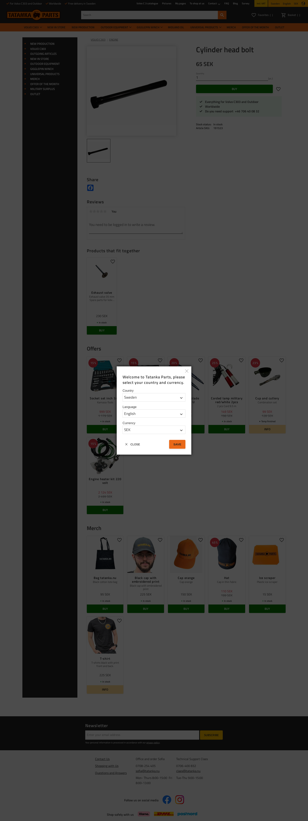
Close (135, 444)
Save (177, 444)
